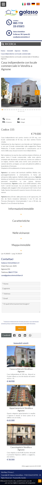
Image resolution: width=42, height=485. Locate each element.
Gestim (23, 478)
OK (40, 481)
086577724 (12, 272)
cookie (2, 483)
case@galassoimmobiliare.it (21, 37)
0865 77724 (18, 23)
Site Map (4, 472)
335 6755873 (18, 26)
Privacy (10, 472)
